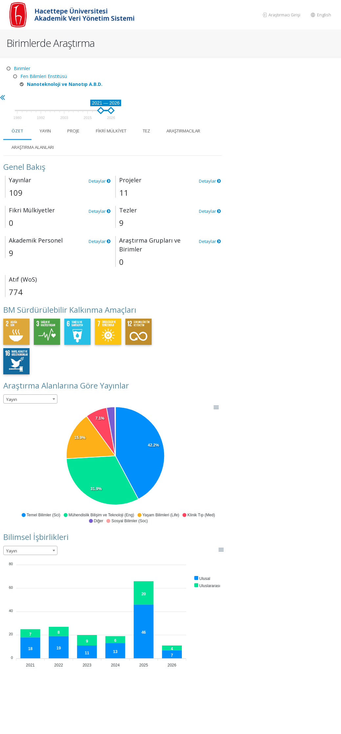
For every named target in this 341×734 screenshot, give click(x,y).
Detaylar (212, 147)
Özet (132, 97)
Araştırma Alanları (205, 113)
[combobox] (144, 365)
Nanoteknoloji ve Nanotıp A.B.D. (64, 84)
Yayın (161, 97)
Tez (270, 97)
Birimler (22, 68)
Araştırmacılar (145, 113)
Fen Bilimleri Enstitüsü (43, 76)
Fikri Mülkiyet (231, 97)
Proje (191, 97)
